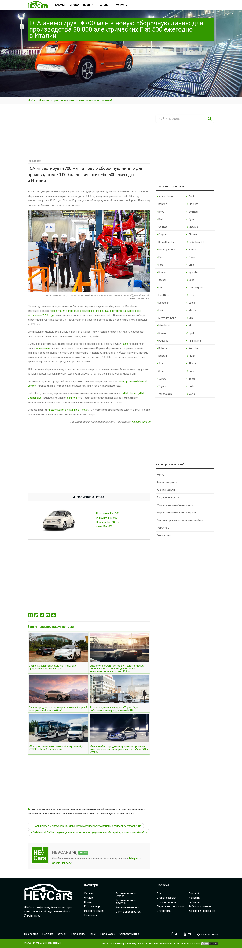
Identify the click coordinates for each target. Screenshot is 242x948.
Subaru (161, 378)
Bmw (160, 211)
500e (125, 343)
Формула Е (162, 527)
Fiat (159, 257)
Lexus (190, 295)
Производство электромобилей (87, 809)
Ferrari (191, 249)
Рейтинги (194, 902)
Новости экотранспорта (53, 100)
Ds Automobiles (196, 242)
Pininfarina (193, 340)
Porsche (192, 348)
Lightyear (162, 302)
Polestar (162, 348)
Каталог (89, 893)
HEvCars (32, 100)
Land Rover (163, 295)
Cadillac (161, 226)
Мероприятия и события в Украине (176, 512)
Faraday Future (165, 249)
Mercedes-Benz (166, 318)
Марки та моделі (94, 910)
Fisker (190, 257)
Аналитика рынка (166, 482)
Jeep (190, 280)
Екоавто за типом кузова (126, 895)
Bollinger (192, 211)
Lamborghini (194, 287)
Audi (190, 196)
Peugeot (162, 340)
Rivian (190, 355)
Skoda (191, 363)
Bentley (161, 204)
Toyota (161, 386)
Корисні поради (166, 902)
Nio (189, 325)
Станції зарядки (166, 897)
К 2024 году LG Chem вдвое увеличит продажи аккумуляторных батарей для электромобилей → (89, 832)
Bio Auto (192, 204)
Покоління (90, 915)
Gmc (190, 264)
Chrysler (161, 234)
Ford (159, 264)
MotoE (160, 474)
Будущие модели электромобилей (50, 809)
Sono (190, 371)
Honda (161, 272)
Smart (160, 371)
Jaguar (161, 280)
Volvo (190, 393)
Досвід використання (202, 910)
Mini (189, 318)
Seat (160, 363)
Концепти (194, 897)
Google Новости (61, 863)
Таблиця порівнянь (200, 906)
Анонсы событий (166, 489)
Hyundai (192, 272)
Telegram (134, 858)
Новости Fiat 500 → (107, 522)
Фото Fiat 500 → (106, 526)
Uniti (190, 386)
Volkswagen (164, 393)
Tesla (190, 378)
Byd (159, 219)
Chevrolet (192, 226)
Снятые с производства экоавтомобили (179, 520)
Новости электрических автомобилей (90, 100)
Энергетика (163, 535)
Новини (88, 902)
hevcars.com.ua (141, 421)
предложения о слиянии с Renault (68, 409)
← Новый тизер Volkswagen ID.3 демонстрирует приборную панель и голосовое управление (85, 826)
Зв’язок (62, 933)
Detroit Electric (165, 242)
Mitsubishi (163, 325)
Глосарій (194, 893)
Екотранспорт (92, 906)
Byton (190, 219)
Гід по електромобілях (170, 906)
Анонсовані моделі (127, 907)
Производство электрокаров (121, 809)
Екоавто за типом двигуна (126, 902)
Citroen (191, 234)
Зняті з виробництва (128, 911)
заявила (72, 397)
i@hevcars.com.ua (207, 934)
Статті (160, 893)
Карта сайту (78, 933)
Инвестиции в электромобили (72, 814)
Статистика (164, 910)
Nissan (161, 333)
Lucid (160, 310)
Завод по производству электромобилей (112, 814)
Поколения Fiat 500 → (109, 513)
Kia (159, 287)
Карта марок (107, 933)
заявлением (43, 348)
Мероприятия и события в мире (174, 505)
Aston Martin (164, 196)
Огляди (88, 897)
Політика (47, 933)
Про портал (31, 933)
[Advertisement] (89, 133)
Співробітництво (130, 933)
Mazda (191, 310)
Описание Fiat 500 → (108, 517)
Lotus (190, 302)
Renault (161, 355)
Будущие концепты (167, 497)
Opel (190, 333)
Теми (93, 933)
